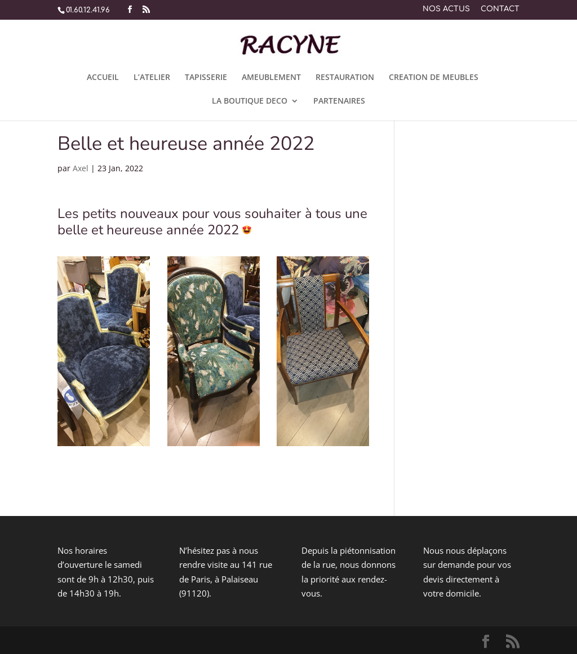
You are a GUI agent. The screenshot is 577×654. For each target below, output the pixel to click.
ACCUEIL (103, 77)
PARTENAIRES (339, 101)
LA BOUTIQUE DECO (249, 101)
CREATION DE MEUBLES (433, 77)
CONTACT (500, 9)
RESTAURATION (345, 77)
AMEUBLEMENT (271, 77)
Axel (80, 168)
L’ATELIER (152, 77)
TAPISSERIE (206, 77)
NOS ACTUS (446, 9)
